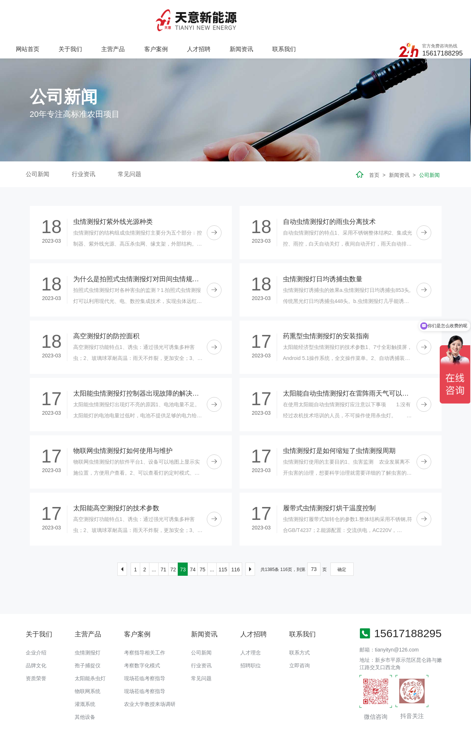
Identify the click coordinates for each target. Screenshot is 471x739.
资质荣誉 (36, 646)
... (154, 537)
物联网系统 (87, 659)
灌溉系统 (85, 672)
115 (223, 537)
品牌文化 (36, 633)
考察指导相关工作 (144, 621)
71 (163, 537)
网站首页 (109, 13)
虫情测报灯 (87, 621)
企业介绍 (36, 621)
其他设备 (85, 685)
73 (183, 537)
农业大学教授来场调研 (150, 672)
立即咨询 (299, 633)
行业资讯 (83, 142)
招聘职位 (250, 633)
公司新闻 (37, 142)
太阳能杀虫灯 (90, 646)
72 (173, 537)
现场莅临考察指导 (144, 646)
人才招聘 (278, 13)
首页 (374, 143)
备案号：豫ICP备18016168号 (266, 730)
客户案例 (235, 13)
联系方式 (299, 621)
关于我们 (151, 13)
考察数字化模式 (142, 633)
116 (235, 537)
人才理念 (250, 621)
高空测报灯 (189, 711)
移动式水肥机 (132, 711)
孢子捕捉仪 (87, 633)
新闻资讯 (320, 13)
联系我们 (362, 13)
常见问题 (129, 142)
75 (202, 537)
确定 (341, 537)
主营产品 (193, 13)
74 (193, 537)
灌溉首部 (162, 711)
